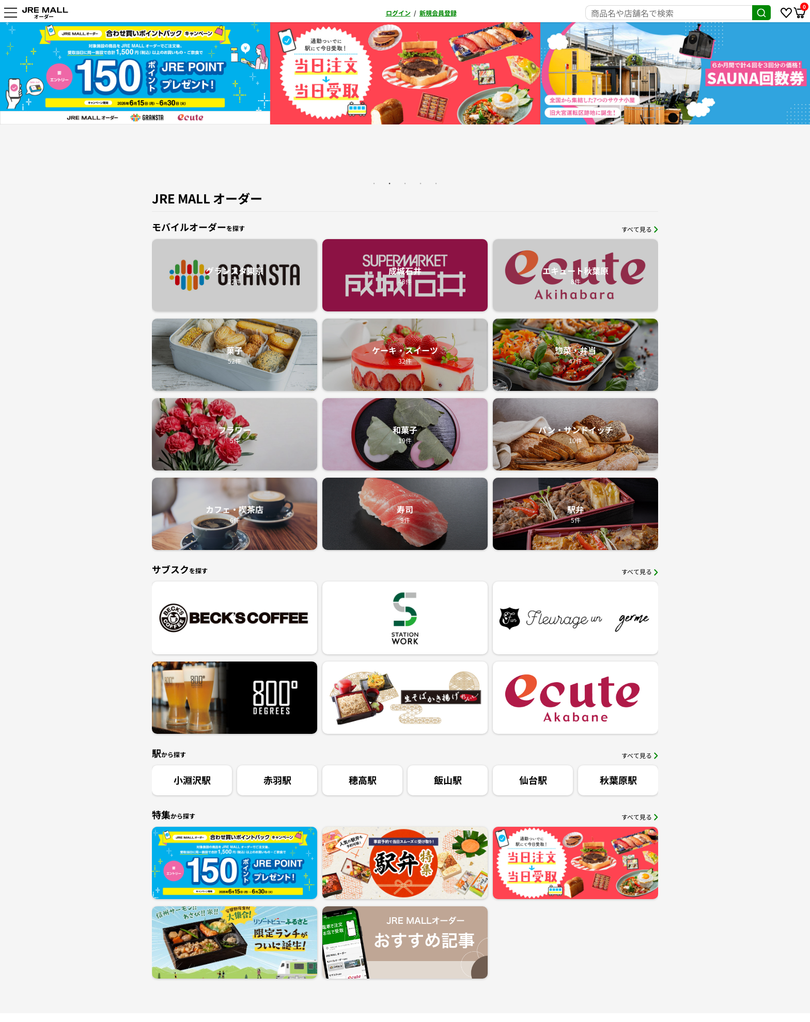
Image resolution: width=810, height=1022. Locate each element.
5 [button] (436, 183)
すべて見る (639, 229)
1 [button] (374, 183)
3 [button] (405, 183)
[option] (135, 73)
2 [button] (389, 183)
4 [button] (420, 183)
